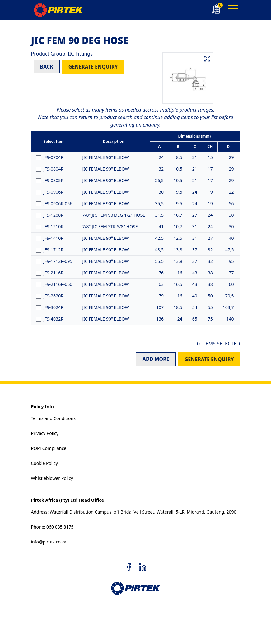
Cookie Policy (44, 463)
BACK (46, 66)
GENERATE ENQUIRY (93, 66)
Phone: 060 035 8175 (52, 527)
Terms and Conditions (53, 418)
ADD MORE (156, 358)
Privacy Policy (44, 433)
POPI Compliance (49, 448)
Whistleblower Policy (52, 478)
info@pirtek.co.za (49, 542)
